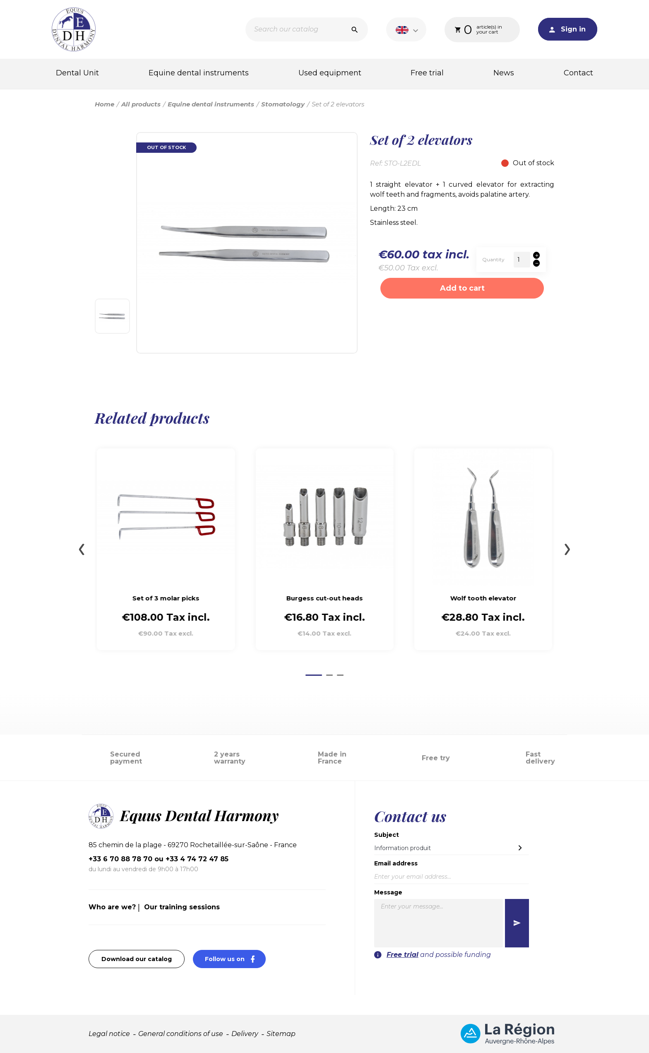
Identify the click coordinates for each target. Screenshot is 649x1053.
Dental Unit (77, 72)
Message (388, 892)
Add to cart (462, 288)
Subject (386, 835)
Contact (578, 72)
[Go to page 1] (313, 675)
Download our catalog (136, 959)
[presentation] (478, 976)
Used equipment (329, 72)
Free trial (427, 72)
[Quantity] (522, 259)
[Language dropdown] (408, 29)
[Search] (306, 29)
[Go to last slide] (81, 549)
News (503, 72)
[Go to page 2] (329, 675)
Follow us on (235, 959)
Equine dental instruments (199, 72)
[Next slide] (567, 549)
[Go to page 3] (340, 675)
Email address (396, 863)
